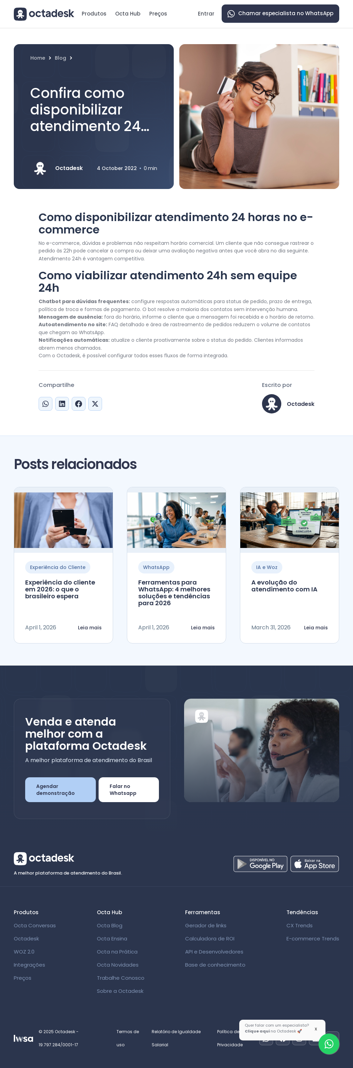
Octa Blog (109, 925)
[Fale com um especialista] (329, 1044)
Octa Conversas (35, 925)
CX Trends (299, 925)
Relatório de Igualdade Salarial (176, 1038)
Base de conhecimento (215, 964)
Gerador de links (205, 925)
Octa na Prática (117, 951)
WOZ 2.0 (24, 951)
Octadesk (26, 938)
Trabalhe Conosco (120, 977)
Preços (158, 13)
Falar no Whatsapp (123, 790)
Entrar (206, 13)
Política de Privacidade (230, 1038)
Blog (60, 58)
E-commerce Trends (312, 938)
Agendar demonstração (55, 790)
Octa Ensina (112, 938)
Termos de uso (128, 1038)
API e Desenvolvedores (214, 951)
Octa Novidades (118, 964)
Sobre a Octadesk (120, 991)
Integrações (29, 964)
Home (37, 58)
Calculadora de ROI (209, 938)
